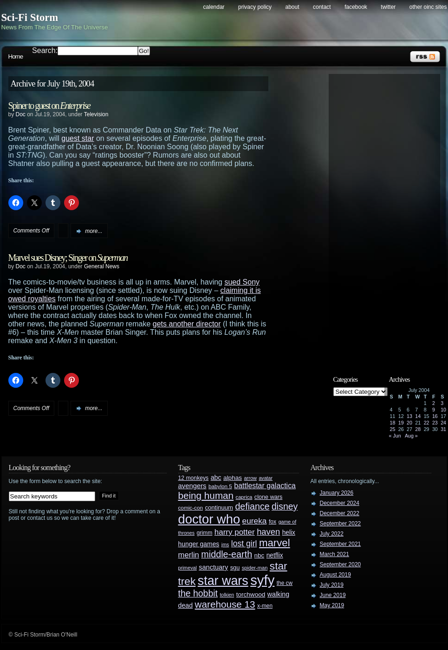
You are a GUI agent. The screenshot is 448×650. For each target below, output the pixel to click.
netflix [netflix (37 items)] (274, 555)
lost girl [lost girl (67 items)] (244, 543)
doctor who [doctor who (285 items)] (209, 519)
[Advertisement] (389, 217)
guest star (77, 138)
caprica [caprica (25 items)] (244, 497)
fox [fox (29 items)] (272, 521)
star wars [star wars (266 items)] (223, 581)
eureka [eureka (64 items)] (254, 520)
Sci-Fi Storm (29, 17)
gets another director (187, 324)
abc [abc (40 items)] (216, 477)
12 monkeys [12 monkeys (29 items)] (193, 478)
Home (15, 56)
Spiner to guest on (49, 105)
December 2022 (339, 513)
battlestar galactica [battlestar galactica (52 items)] (265, 486)
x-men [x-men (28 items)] (265, 606)
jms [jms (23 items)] (225, 544)
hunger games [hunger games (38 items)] (199, 544)
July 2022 (332, 534)
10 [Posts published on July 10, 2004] (443, 409)
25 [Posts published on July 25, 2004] (393, 429)
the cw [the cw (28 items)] (284, 583)
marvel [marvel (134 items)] (274, 543)
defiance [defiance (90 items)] (252, 506)
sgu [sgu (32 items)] (235, 567)
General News (101, 266)
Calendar (214, 7)
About (292, 7)
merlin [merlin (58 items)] (188, 555)
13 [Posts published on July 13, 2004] (409, 416)
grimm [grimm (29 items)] (205, 533)
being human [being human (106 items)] (206, 495)
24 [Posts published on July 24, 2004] (443, 422)
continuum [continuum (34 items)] (219, 507)
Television (96, 114)
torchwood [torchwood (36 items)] (251, 594)
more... (93, 231)
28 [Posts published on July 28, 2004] (418, 429)
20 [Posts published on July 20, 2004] (409, 422)
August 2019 (335, 574)
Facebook (355, 7)
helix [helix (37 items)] (288, 532)
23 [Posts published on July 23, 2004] (435, 422)
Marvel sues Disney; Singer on (68, 257)
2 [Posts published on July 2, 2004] (433, 403)
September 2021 (340, 544)
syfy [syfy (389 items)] (262, 580)
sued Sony (242, 282)
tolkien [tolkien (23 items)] (227, 594)
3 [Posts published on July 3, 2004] (442, 403)
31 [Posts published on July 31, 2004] (443, 429)
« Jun (395, 435)
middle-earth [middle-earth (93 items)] (226, 554)
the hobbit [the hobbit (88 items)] (198, 593)
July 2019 (332, 585)
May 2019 (332, 605)
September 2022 (340, 523)
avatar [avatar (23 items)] (266, 478)
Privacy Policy (255, 7)
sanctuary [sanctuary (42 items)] (213, 567)
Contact (322, 7)
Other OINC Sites (428, 7)
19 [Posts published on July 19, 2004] (401, 422)
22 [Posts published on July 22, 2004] (426, 422)
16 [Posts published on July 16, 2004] (435, 416)
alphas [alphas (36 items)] (232, 477)
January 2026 (337, 493)
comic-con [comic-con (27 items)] (190, 507)
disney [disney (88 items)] (285, 506)
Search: (45, 50)
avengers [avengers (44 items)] (192, 486)
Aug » (411, 435)
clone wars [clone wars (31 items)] (268, 497)
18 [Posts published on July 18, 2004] (393, 422)
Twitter (388, 7)
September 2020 (340, 564)
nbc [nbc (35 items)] (259, 555)
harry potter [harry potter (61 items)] (234, 532)
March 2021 (334, 554)
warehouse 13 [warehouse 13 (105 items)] (225, 604)
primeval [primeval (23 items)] (187, 567)
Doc (21, 114)
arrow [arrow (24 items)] (250, 478)
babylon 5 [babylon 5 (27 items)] (220, 486)
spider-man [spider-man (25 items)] (255, 567)
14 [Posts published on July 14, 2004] (418, 416)
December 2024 (339, 503)
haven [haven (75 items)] (268, 532)
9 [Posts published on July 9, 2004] (433, 409)
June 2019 (333, 595)
